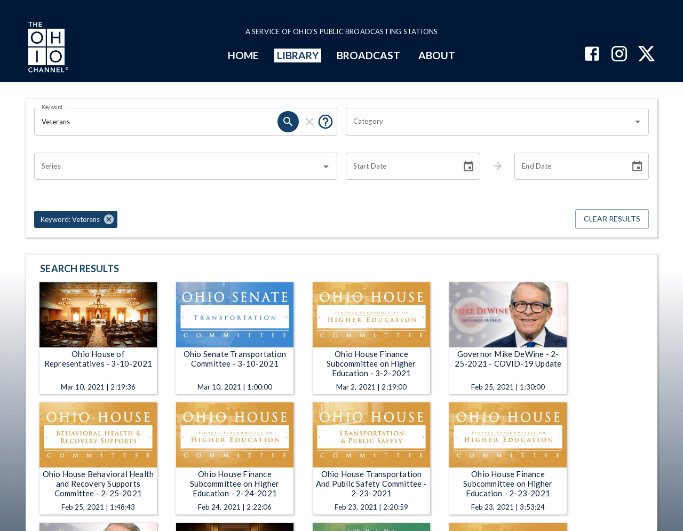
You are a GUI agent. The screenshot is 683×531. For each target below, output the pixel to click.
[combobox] (489, 122)
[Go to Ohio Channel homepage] (47, 48)
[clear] (309, 121)
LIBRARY (298, 55)
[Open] (637, 121)
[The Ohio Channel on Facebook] (592, 54)
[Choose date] (468, 166)
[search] (288, 121)
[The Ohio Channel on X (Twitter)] (646, 54)
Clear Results (612, 219)
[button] (75, 219)
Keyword (52, 107)
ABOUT (436, 55)
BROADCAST (369, 55)
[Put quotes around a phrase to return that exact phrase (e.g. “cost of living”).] (325, 121)
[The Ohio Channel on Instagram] (619, 54)
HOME (243, 55)
